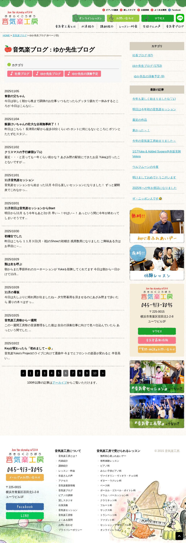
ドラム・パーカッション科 (114, 495)
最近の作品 (139, 119)
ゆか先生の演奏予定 (85, 73)
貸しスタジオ (65, 500)
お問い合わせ (65, 525)
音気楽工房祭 (65, 515)
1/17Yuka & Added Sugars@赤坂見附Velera (156, 154)
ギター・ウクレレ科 (111, 480)
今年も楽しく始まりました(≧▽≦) (154, 98)
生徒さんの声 (65, 475)
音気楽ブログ (20, 35)
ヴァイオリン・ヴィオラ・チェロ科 (119, 475)
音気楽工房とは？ (67, 456)
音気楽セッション (67, 510)
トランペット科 (108, 515)
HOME (6, 35)
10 (94, 373)
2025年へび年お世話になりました (154, 187)
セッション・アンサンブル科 (115, 525)
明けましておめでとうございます (154, 177)
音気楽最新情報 (66, 485)
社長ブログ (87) (142, 55)
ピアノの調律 (65, 495)
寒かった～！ (141, 130)
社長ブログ (22, 73)
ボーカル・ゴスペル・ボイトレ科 (118, 490)
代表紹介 (63, 461)
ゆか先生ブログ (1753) (147, 65)
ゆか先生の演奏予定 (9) (149, 76)
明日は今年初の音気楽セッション (154, 109)
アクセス (63, 480)
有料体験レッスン (109, 461)
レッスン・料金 (66, 470)
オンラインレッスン (111, 530)
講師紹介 (63, 465)
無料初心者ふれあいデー (113, 456)
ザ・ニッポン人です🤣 (147, 198)
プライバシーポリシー (70, 530)
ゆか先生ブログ (50, 73)
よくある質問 (65, 520)
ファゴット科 (107, 520)
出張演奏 (63, 505)
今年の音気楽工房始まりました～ (154, 140)
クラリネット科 (108, 500)
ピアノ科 (105, 465)
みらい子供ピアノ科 (111, 470)
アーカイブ (59, 382)
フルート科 (106, 505)
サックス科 (106, 510)
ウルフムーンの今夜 (145, 166)
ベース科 (105, 485)
